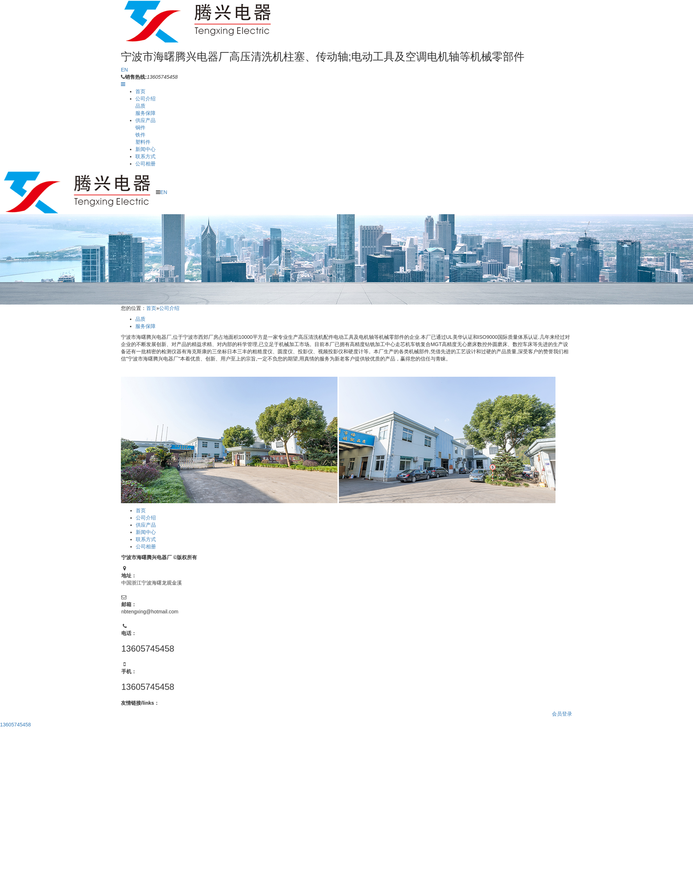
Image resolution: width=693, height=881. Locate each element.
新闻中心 (145, 149)
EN (124, 70)
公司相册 (145, 164)
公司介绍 (145, 99)
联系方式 (145, 156)
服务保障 (145, 113)
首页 (140, 91)
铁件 (140, 135)
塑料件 (143, 142)
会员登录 (562, 714)
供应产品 (145, 120)
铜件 (140, 127)
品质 (140, 106)
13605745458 (15, 724)
